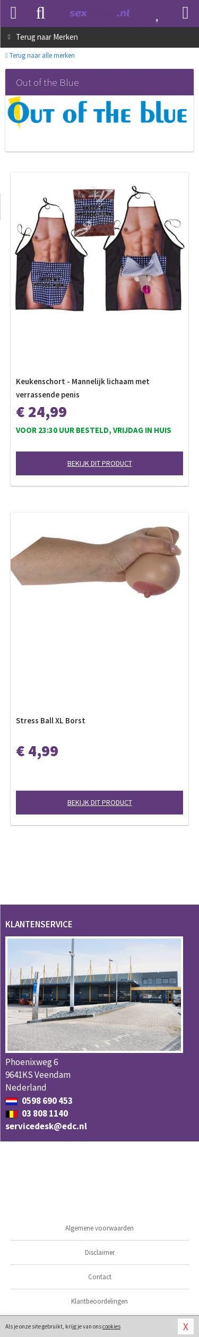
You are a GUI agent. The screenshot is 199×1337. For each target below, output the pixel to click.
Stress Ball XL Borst (50, 720)
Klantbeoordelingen (99, 1301)
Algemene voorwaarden (99, 1228)
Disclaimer (100, 1252)
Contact (99, 1276)
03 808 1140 (36, 1113)
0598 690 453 (39, 1100)
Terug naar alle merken (40, 55)
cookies (111, 1326)
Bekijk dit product (99, 463)
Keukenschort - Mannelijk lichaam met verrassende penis (83, 388)
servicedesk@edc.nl (46, 1126)
